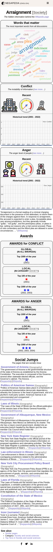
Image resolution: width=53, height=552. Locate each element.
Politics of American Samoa (17, 385)
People (24, 512)
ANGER (36, 301)
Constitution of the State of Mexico (21, 495)
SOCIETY (33, 271)
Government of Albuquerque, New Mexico (26, 414)
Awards (26, 236)
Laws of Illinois (10, 403)
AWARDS (16, 243)
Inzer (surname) (10, 512)
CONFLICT (36, 243)
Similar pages (11, 533)
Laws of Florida (10, 479)
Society (39, 12)
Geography (35, 367)
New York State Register (15, 436)
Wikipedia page (42, 17)
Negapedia (6, 381)
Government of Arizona (15, 367)
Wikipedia (22, 231)
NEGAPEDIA (15, 3)
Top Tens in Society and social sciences (23, 538)
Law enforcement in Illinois (17, 452)
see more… (39, 89)
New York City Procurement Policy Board (25, 463)
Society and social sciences (27, 536)
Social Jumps (26, 360)
